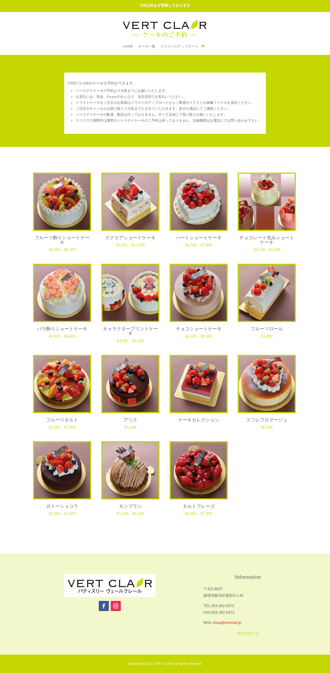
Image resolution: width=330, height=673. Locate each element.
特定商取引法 (248, 633)
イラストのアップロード (179, 46)
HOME (128, 46)
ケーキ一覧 (146, 46)
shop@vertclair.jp (227, 623)
